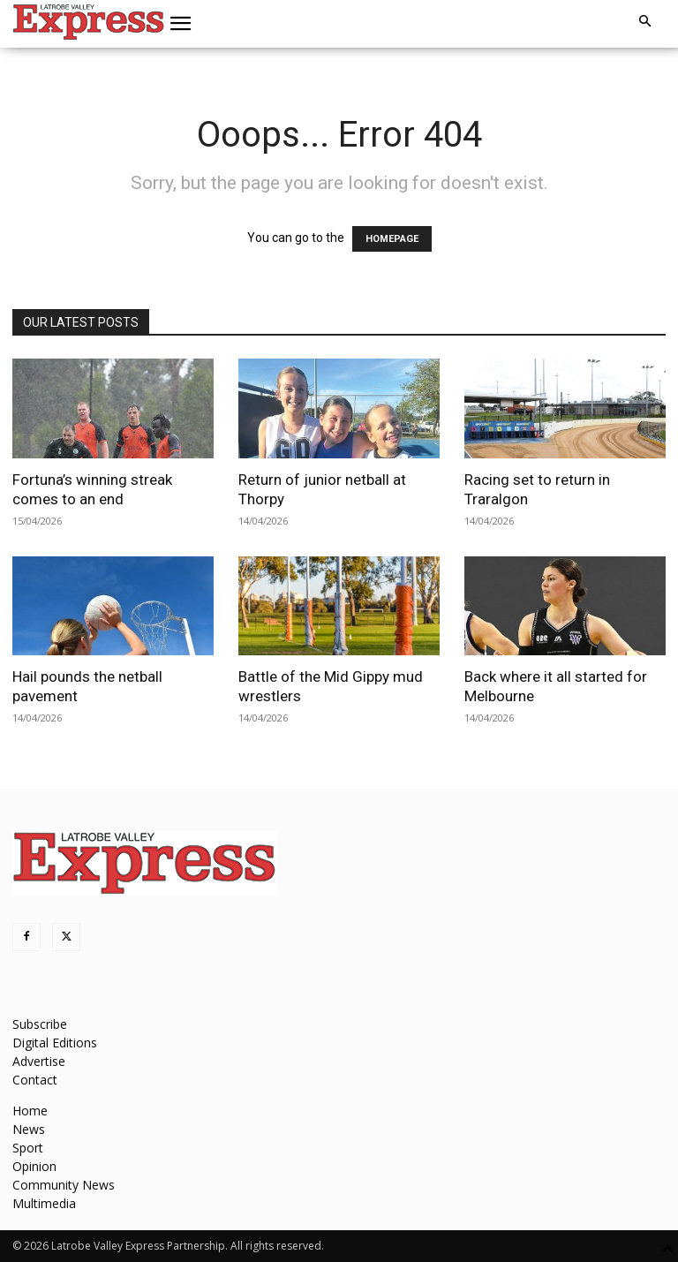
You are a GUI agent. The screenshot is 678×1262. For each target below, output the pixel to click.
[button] (181, 24)
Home (30, 1110)
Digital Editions (54, 1042)
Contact (34, 1079)
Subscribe (39, 1024)
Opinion (34, 1166)
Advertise (38, 1061)
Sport (27, 1147)
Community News (63, 1184)
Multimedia (44, 1203)
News (28, 1129)
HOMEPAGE (391, 239)
